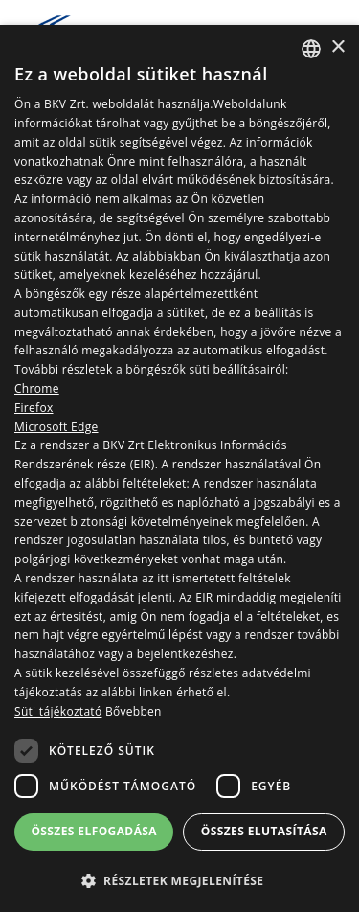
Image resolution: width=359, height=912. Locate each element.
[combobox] (311, 48)
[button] (179, 880)
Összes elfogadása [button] (94, 831)
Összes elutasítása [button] (264, 831)
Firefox (34, 407)
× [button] (337, 47)
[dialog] (179, 468)
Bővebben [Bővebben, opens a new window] (133, 711)
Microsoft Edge (56, 427)
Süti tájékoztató (57, 711)
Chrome (36, 388)
